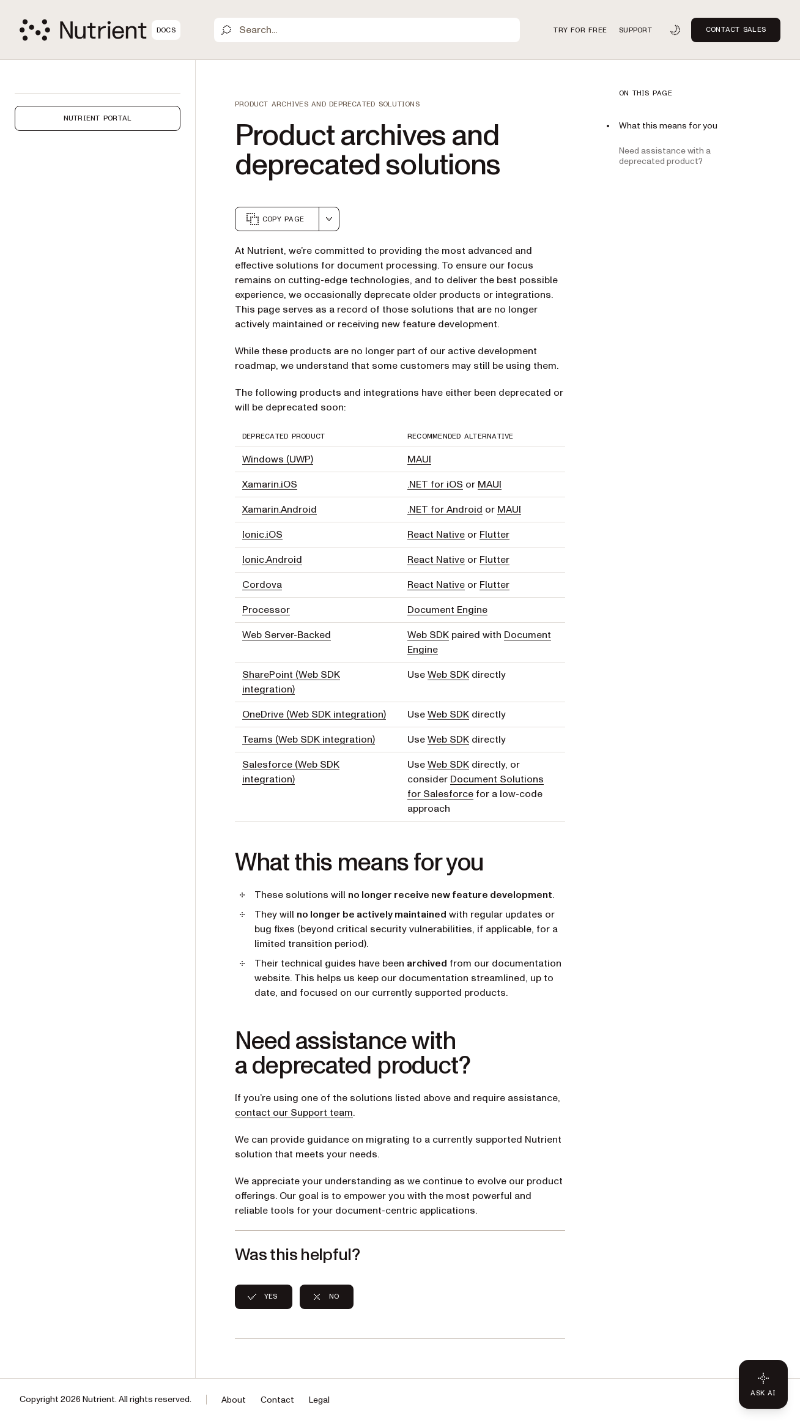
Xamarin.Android (279, 509)
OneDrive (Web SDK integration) (314, 714)
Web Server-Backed (286, 635)
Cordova (262, 585)
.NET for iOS (435, 484)
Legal (319, 1400)
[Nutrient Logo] (100, 30)
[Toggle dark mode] (675, 30)
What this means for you (668, 126)
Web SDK (428, 635)
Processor (266, 610)
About (233, 1400)
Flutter (494, 534)
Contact (277, 1400)
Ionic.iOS (262, 534)
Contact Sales (736, 29)
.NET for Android (445, 509)
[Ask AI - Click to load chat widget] (763, 1384)
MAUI (419, 459)
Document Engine (447, 610)
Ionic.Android (272, 559)
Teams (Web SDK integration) (308, 739)
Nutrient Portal (98, 118)
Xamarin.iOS (269, 484)
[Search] (367, 30)
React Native (436, 534)
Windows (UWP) (277, 459)
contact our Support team (294, 1112)
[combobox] (329, 219)
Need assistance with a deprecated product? (665, 156)
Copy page (274, 219)
